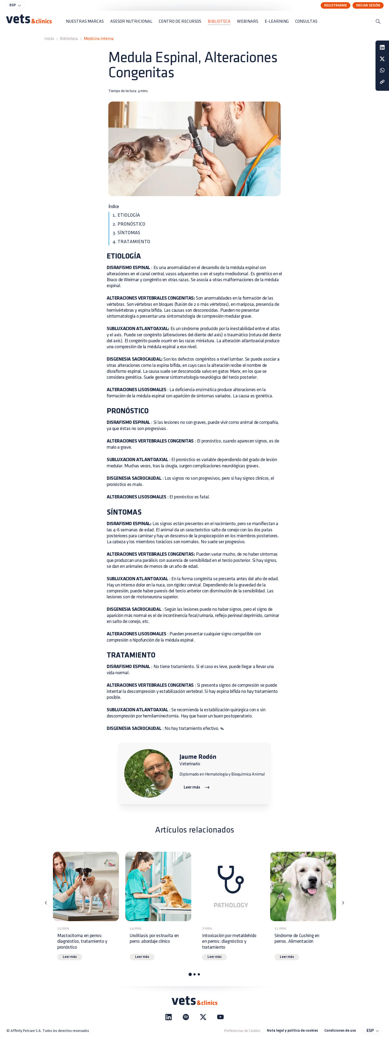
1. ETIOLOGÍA (126, 215)
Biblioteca (69, 39)
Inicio (49, 39)
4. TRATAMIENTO (131, 241)
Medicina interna (98, 39)
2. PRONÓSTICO (129, 224)
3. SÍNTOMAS (126, 232)
